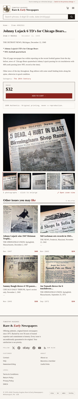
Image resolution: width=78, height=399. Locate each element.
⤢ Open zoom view (66, 192)
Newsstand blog (9, 364)
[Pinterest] (18, 347)
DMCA (5, 384)
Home (5, 25)
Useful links (45, 364)
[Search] (71, 16)
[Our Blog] (49, 348)
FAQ (4, 361)
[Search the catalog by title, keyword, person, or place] (35, 16)
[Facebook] (34, 347)
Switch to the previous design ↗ (64, 2)
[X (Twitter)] (13, 347)
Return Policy (8, 377)
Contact (6, 357)
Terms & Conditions (10, 374)
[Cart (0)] (67, 8)
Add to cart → (39, 96)
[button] (39, 142)
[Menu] (73, 8)
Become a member (48, 361)
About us (44, 357)
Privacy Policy (8, 380)
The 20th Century (22, 79)
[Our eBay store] (26, 347)
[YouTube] (39, 347)
